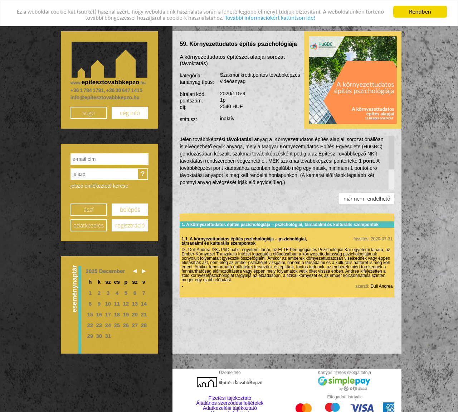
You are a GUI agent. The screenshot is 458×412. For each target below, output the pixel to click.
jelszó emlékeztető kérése (99, 185)
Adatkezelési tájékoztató (230, 408)
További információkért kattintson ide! (282, 17)
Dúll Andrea (381, 285)
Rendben (420, 11)
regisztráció (130, 225)
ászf (89, 209)
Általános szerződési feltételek (229, 403)
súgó (88, 112)
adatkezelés (89, 225)
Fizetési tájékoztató (230, 398)
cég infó (130, 112)
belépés (130, 209)
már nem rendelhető (367, 198)
